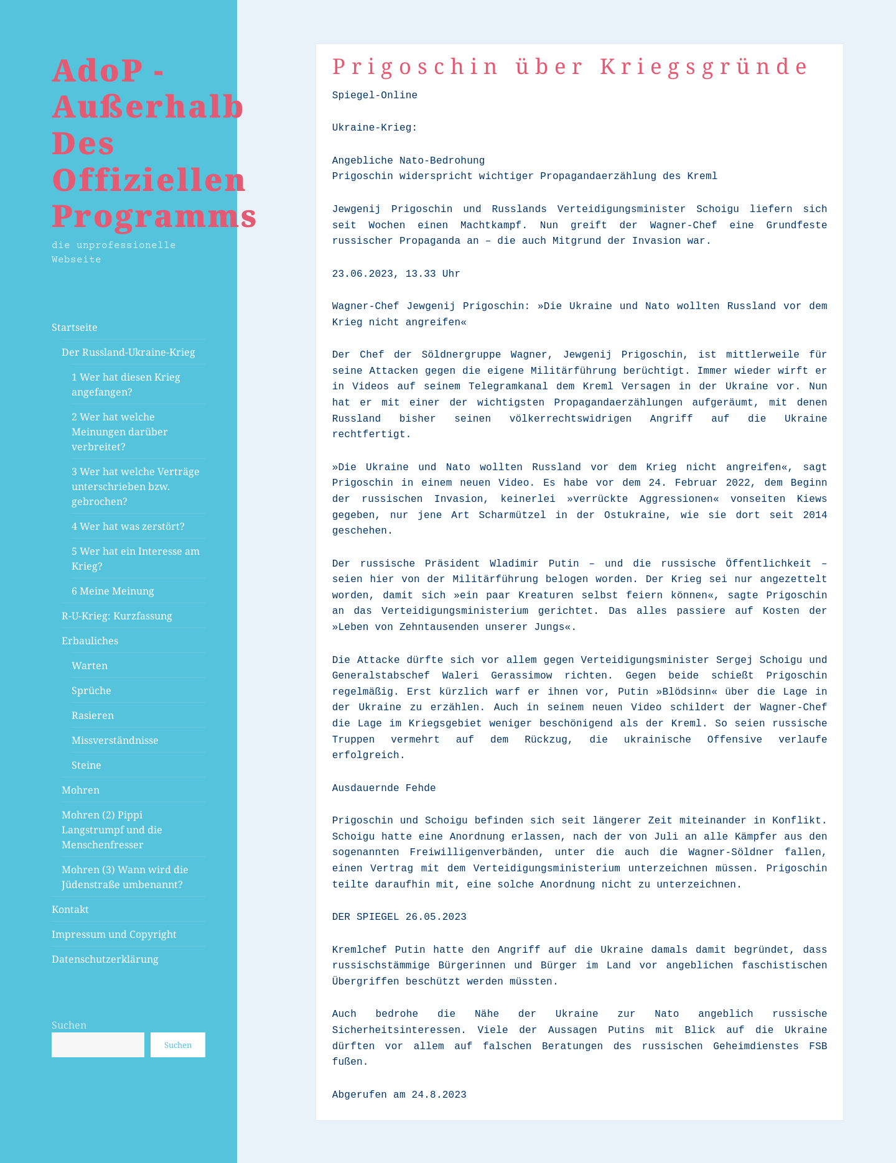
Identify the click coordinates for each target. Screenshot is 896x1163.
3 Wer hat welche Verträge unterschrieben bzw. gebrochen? (136, 486)
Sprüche (91, 690)
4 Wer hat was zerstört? (128, 526)
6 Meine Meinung (113, 591)
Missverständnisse (115, 740)
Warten (90, 665)
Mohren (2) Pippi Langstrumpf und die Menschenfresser (112, 829)
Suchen (69, 1025)
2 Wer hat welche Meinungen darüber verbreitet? (120, 431)
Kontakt (70, 909)
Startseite (75, 327)
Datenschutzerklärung (105, 959)
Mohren (81, 790)
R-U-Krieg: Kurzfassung (117, 616)
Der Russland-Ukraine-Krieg (128, 352)
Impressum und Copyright (114, 934)
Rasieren (93, 715)
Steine (86, 765)
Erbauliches (90, 640)
